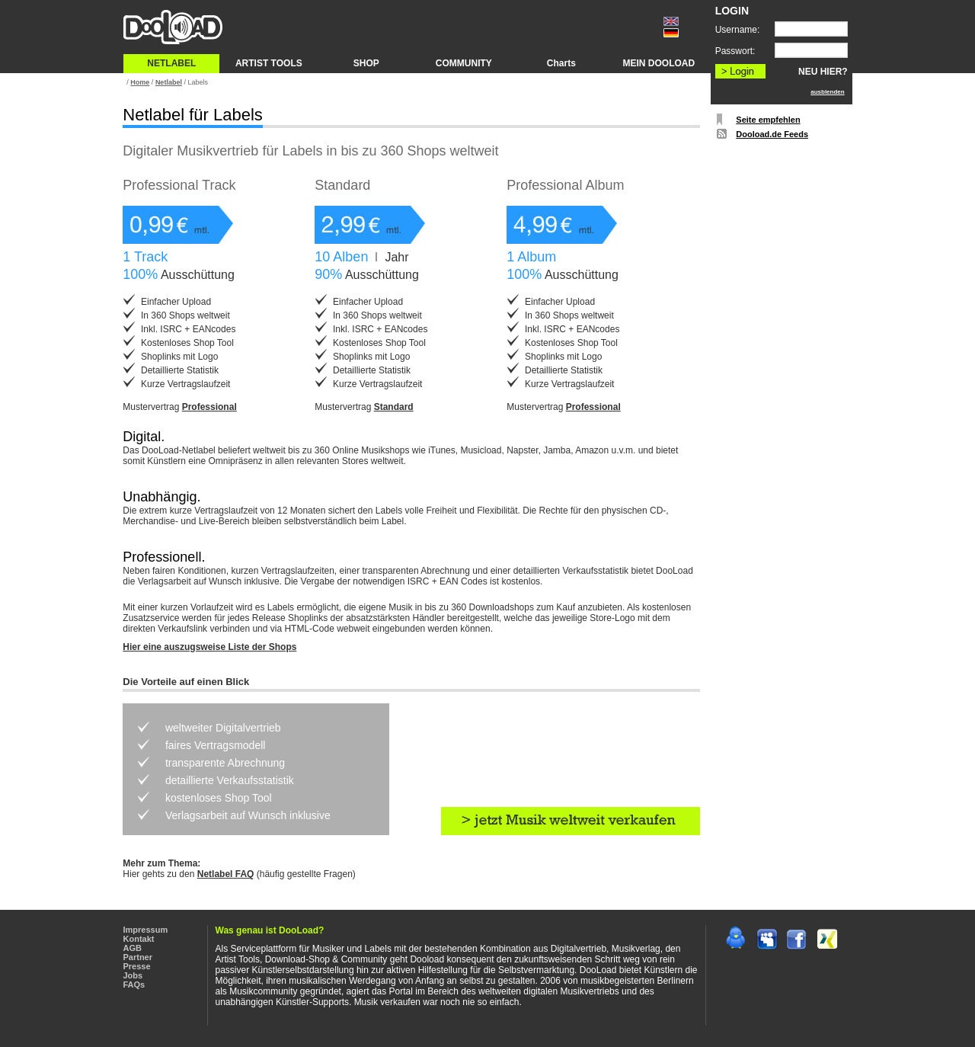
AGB (132, 948)
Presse (137, 966)
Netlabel (168, 82)
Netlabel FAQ (225, 874)
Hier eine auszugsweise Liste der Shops (209, 647)
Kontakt (139, 938)
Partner (138, 957)
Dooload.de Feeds (772, 134)
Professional (209, 407)
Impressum (145, 929)
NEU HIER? (823, 71)
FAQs (134, 984)
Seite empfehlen (768, 119)
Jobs (133, 975)
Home (139, 82)
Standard (394, 407)
